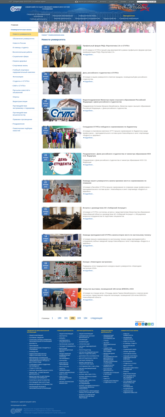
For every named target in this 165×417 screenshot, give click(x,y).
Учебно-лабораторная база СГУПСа (67, 373)
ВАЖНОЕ (106, 376)
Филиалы (103, 2)
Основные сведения (36, 337)
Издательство (84, 372)
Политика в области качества (39, 380)
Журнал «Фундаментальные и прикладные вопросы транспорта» (89, 387)
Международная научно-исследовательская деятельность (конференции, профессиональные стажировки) (110, 358)
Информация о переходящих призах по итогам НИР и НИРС (89, 391)
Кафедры (62, 338)
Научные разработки (86, 360)
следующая (96, 318)
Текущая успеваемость (67, 346)
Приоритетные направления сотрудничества (109, 337)
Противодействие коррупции (39, 382)
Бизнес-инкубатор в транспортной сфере (86, 363)
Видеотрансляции (20, 101)
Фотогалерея (18, 77)
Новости (107, 378)
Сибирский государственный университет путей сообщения (47, 8)
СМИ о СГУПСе (19, 86)
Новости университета (22, 34)
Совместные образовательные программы (110, 349)
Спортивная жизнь (20, 65)
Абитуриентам (129, 16)
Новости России (19, 43)
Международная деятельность (107, 331)
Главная (14, 25)
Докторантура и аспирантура (89, 356)
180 (59, 318)
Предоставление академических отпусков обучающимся (65, 356)
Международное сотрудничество (87, 18)
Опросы (16, 97)
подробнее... (89, 54)
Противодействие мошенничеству (20, 114)
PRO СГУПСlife (64, 366)
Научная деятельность (62, 18)
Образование (33, 345)
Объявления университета (23, 39)
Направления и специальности (64, 341)
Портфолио (63, 360)
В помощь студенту (21, 47)
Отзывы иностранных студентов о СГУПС (111, 381)
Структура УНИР (84, 344)
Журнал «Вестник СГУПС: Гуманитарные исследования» (87, 382)
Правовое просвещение (22, 119)
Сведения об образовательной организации (38, 331)
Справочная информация (129, 18)
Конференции (84, 341)
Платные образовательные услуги (41, 370)
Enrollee (123, 2)
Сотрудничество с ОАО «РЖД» (89, 366)
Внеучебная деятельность (108, 369)
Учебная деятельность (38, 19)
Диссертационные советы (88, 358)
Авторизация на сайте (18, 405)
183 (79, 318)
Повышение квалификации (63, 16)
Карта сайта (114, 2)
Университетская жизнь (87, 16)
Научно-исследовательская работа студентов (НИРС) (88, 352)
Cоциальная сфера (21, 56)
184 (85, 318)
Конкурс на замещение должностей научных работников (87, 396)
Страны (106, 340)
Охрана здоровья (20, 61)
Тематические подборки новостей (22, 129)
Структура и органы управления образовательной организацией (40, 340)
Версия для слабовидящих (86, 2)
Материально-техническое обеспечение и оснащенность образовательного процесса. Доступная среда (40, 360)
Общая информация (36, 335)
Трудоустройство (109, 18)
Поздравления (18, 124)
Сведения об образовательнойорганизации (38, 15)
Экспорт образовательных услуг (110, 344)
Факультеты (63, 336)
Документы (33, 343)
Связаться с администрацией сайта (23, 402)
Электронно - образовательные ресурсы (65, 378)
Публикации (83, 339)
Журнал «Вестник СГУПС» (87, 374)
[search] (146, 2)
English (131, 2)
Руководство (33, 351)
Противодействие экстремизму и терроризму (24, 107)
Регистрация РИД (85, 350)
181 (66, 318)
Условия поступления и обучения (111, 373)
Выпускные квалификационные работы (66, 350)
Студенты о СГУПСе (21, 81)
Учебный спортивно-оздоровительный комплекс (24, 71)
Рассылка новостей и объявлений (21, 91)
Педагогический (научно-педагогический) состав (38, 354)
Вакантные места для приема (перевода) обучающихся (39, 377)
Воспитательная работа (22, 52)
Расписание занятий (66, 344)
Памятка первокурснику (64, 369)
